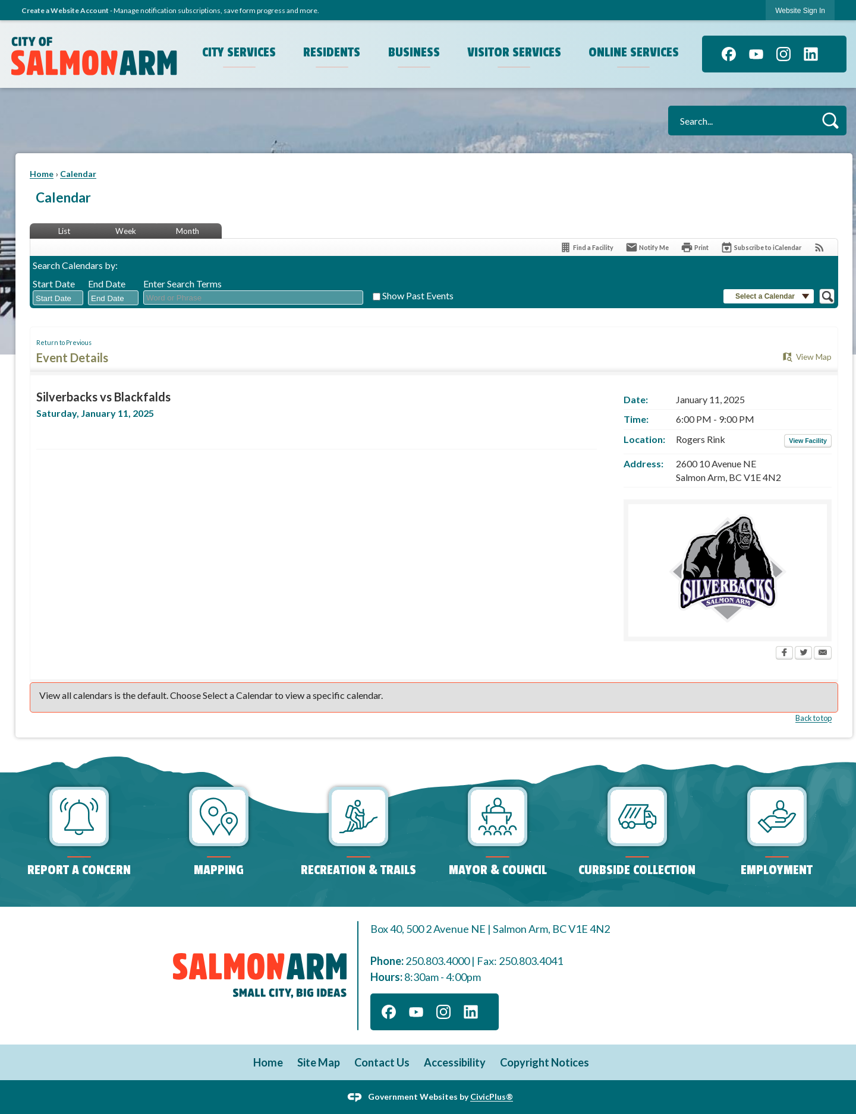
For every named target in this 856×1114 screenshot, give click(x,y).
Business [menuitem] (414, 52)
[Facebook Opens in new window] (784, 654)
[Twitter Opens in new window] (803, 654)
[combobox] (58, 298)
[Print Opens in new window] (695, 247)
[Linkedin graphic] (811, 54)
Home (42, 174)
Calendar (78, 174)
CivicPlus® (491, 1096)
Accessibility (455, 1062)
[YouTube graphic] (756, 54)
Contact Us (382, 1062)
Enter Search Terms (182, 283)
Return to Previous (64, 342)
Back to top (813, 718)
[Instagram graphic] (783, 54)
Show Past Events (418, 295)
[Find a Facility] (586, 247)
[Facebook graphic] (729, 54)
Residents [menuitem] (331, 52)
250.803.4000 (437, 960)
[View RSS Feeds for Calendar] (819, 247)
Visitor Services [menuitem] (514, 52)
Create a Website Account (65, 10)
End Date (106, 283)
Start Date (54, 283)
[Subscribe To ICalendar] (760, 247)
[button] (830, 120)
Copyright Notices (544, 1062)
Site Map (318, 1062)
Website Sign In (800, 11)
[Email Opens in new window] (823, 654)
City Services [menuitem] (239, 52)
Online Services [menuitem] (633, 52)
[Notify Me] (647, 247)
